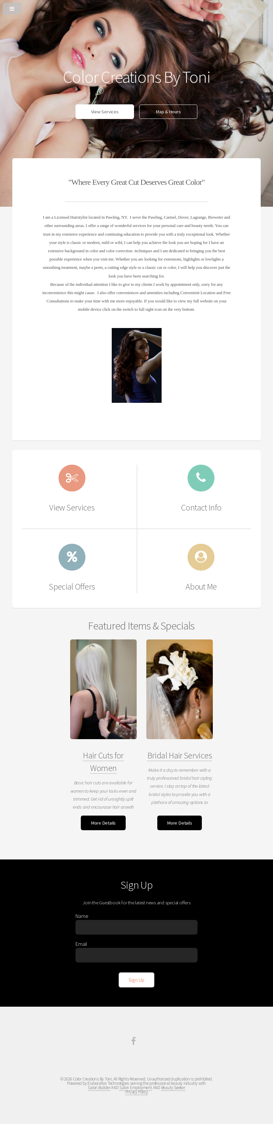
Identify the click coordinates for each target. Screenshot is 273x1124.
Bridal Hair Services (179, 755)
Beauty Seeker (173, 1087)
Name (81, 916)
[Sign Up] (136, 979)
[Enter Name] (136, 927)
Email (81, 944)
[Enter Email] (136, 955)
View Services (105, 112)
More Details (103, 823)
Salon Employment (135, 1087)
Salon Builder (99, 1087)
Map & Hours (168, 112)
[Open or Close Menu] (136, 7)
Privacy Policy (136, 1092)
